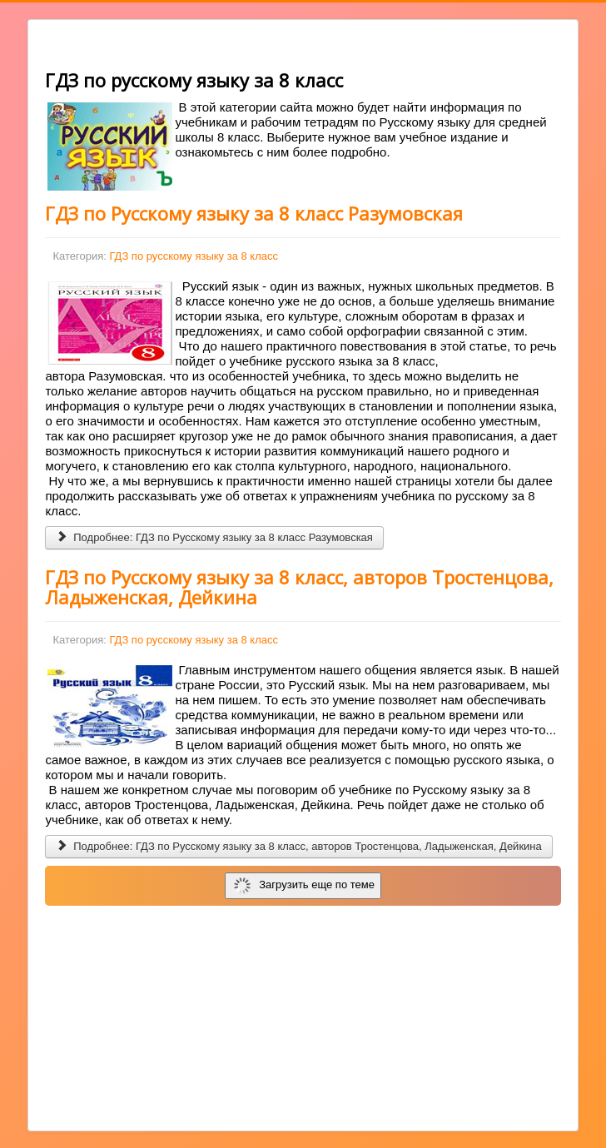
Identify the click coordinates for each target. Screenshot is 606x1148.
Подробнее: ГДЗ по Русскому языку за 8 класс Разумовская (214, 537)
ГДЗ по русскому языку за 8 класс (193, 256)
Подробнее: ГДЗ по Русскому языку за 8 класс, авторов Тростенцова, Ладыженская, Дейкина (298, 846)
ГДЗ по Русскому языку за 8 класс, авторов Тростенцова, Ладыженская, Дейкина (299, 586)
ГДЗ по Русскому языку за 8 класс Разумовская (254, 213)
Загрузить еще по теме (304, 885)
